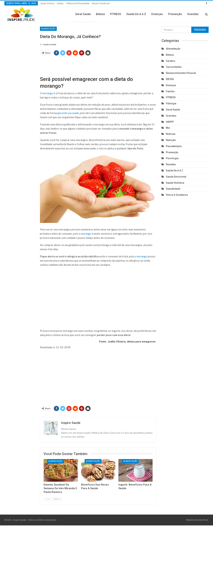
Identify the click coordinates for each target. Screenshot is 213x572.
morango (48, 93)
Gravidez (193, 14)
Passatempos (174, 146)
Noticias (171, 134)
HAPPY (170, 121)
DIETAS (170, 79)
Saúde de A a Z (136, 14)
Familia (170, 91)
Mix (168, 127)
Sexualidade (173, 188)
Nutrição (171, 140)
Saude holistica (175, 182)
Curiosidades (174, 66)
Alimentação (48, 28)
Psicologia (172, 158)
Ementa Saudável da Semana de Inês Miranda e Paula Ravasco (60, 488)
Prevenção (175, 14)
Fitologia (171, 103)
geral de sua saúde (68, 113)
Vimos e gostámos (177, 194)
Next (57, 499)
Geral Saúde (83, 14)
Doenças (157, 14)
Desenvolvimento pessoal (181, 73)
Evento (60, 3)
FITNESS (115, 14)
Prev (48, 499)
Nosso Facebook (101, 3)
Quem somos (47, 3)
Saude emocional (176, 176)
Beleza (100, 14)
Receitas (171, 164)
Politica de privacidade (77, 3)
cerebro (170, 61)
